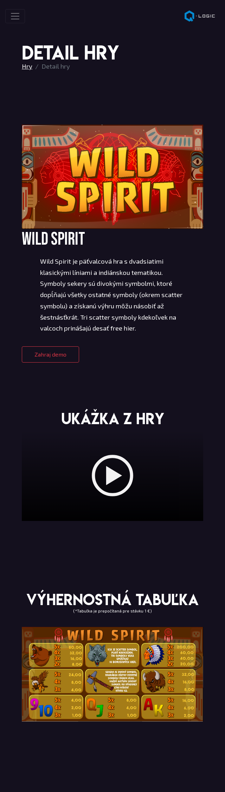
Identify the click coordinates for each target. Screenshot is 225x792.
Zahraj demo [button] (50, 354)
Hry (27, 66)
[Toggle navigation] (15, 16)
